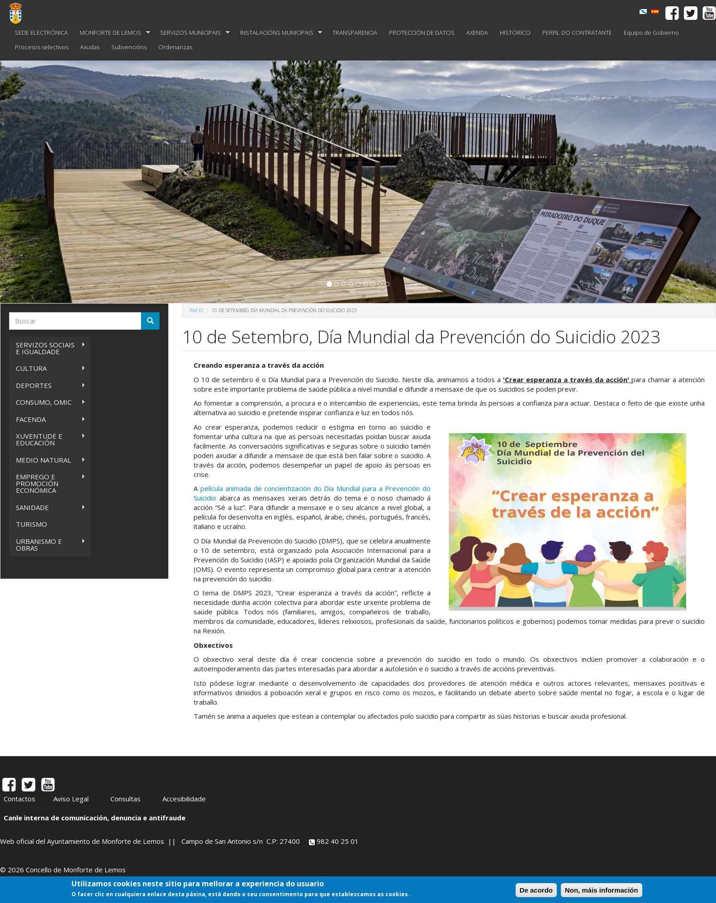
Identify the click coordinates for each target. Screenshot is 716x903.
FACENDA (47, 419)
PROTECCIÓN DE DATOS (422, 32)
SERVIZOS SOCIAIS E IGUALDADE (47, 348)
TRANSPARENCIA (354, 32)
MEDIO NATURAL (47, 460)
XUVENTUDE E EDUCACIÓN (47, 439)
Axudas (90, 47)
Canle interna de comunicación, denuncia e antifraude (94, 817)
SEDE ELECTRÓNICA (41, 32)
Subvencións (129, 47)
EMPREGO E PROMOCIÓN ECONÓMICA (47, 483)
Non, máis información (601, 890)
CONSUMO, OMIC (47, 402)
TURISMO (31, 524)
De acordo (536, 890)
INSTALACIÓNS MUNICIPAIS (278, 32)
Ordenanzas (175, 47)
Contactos (19, 798)
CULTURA (47, 368)
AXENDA (477, 32)
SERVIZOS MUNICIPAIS (192, 32)
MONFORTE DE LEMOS (112, 32)
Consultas (125, 798)
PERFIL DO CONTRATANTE (577, 32)
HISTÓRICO (515, 32)
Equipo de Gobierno (651, 32)
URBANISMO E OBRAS (47, 544)
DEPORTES (47, 385)
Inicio (196, 310)
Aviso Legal (71, 798)
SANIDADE (47, 507)
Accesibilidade (184, 798)
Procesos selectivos (41, 47)
